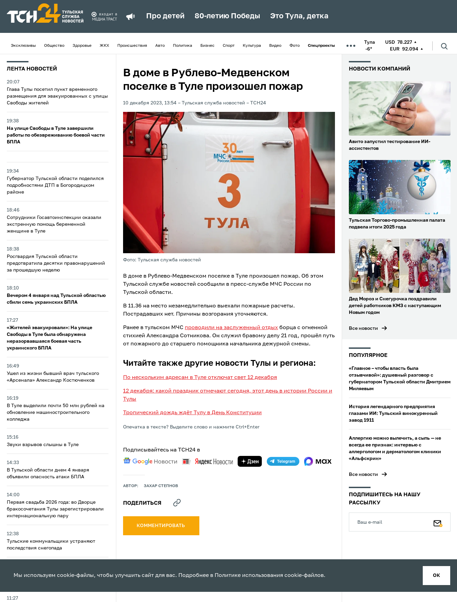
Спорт (229, 46)
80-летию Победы (227, 16)
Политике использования (249, 575)
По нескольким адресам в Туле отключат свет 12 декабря (200, 377)
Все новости (363, 328)
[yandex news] (207, 461)
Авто (160, 46)
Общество (54, 46)
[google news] (150, 461)
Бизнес (207, 46)
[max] (318, 461)
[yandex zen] (250, 461)
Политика (182, 46)
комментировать (161, 525)
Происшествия (132, 46)
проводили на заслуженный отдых (231, 327)
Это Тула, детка (299, 16)
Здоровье (82, 46)
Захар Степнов (161, 486)
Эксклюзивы (23, 46)
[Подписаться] (438, 522)
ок (436, 575)
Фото (295, 46)
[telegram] (283, 461)
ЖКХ (104, 46)
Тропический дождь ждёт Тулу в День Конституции (192, 413)
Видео (275, 46)
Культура (252, 46)
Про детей (165, 16)
